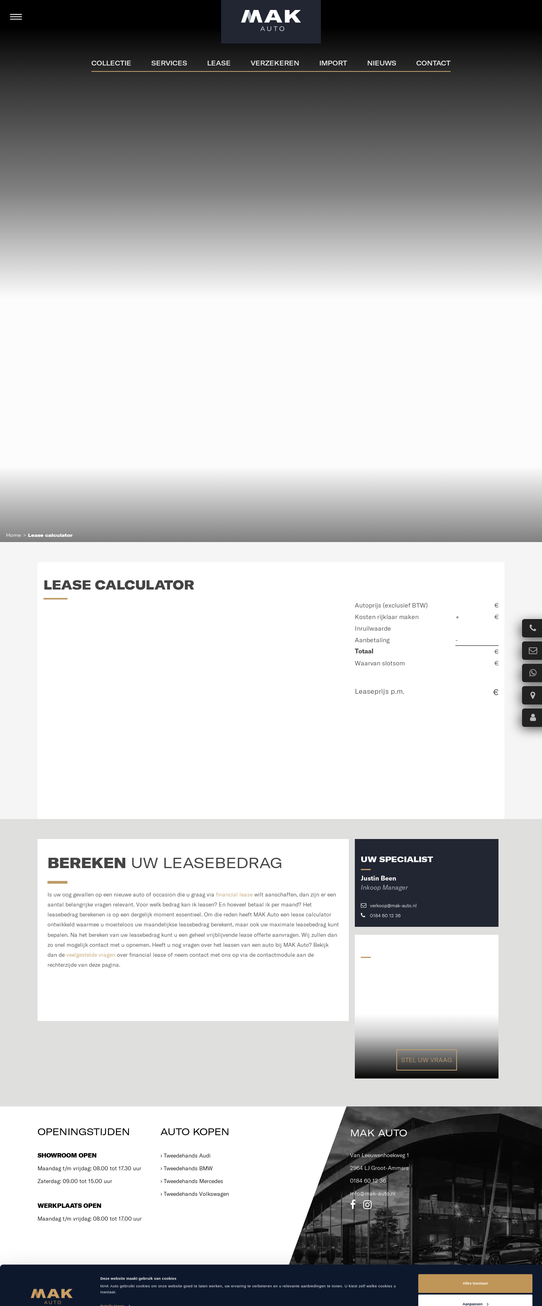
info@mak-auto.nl (373, 1193)
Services (169, 63)
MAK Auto (378, 1133)
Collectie (111, 63)
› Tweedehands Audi (185, 1155)
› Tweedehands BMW (186, 1168)
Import (333, 63)
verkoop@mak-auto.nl (389, 905)
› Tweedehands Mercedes (191, 1181)
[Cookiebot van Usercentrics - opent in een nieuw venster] (52, 1292)
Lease (219, 63)
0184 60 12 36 (381, 915)
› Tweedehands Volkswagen (194, 1193)
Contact (433, 63)
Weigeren (475, 1287)
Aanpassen (476, 1266)
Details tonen (113, 1269)
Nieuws (381, 63)
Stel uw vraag (426, 1060)
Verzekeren (275, 63)
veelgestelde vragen (90, 954)
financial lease (234, 894)
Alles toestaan (475, 1246)
